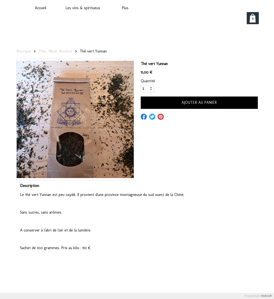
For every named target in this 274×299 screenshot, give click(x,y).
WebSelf (266, 296)
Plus (125, 8)
